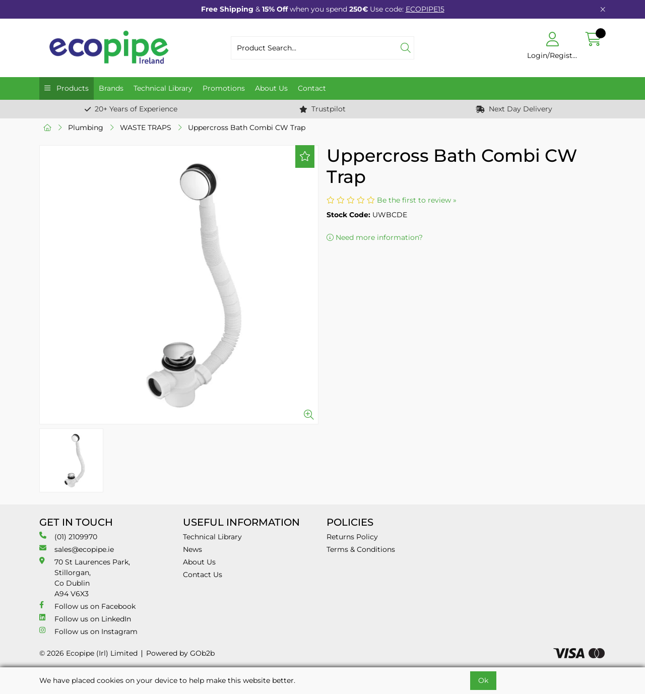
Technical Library (163, 88)
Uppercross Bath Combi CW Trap (246, 127)
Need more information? (375, 237)
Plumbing (85, 127)
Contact (312, 88)
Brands (111, 88)
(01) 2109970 (68, 536)
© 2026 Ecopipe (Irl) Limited (88, 653)
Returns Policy (352, 536)
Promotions (224, 88)
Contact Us (202, 574)
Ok (483, 680)
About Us (271, 88)
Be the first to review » (417, 200)
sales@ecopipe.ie (76, 549)
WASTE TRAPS (145, 127)
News (192, 549)
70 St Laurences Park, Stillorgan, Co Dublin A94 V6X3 (84, 577)
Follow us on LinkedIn (85, 618)
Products (71, 88)
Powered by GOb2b (180, 653)
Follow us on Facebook (87, 606)
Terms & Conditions (361, 549)
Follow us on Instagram (88, 631)
